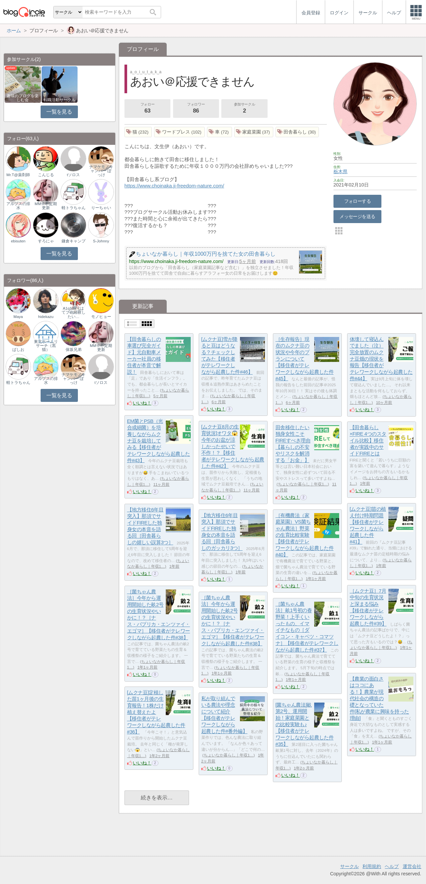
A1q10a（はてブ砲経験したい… (74, 312)
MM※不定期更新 (46, 206)
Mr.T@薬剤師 (18, 175)
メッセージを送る (357, 216)
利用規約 (371, 866)
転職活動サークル (60, 100)
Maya (18, 317)
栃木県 (340, 171)
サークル (349, 866)
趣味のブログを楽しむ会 (23, 98)
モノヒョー (101, 317)
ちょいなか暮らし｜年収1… (303, 484)
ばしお (18, 350)
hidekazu (46, 317)
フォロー (147, 108)
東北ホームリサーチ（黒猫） (46, 346)
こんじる (46, 175)
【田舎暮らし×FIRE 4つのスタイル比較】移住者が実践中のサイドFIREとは (368, 440)
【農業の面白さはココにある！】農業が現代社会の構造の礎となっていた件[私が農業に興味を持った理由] (379, 698)
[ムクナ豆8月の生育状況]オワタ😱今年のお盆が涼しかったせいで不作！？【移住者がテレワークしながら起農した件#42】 (232, 446)
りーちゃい (101, 208)
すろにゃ (46, 241)
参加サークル (244, 108)
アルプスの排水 (18, 206)
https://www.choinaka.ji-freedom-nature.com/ (174, 185)
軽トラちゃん (74, 208)
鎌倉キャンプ (74, 241)
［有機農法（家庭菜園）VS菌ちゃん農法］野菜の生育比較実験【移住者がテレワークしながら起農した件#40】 (305, 534)
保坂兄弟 (74, 350)
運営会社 (412, 866)
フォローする (357, 201)
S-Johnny (101, 241)
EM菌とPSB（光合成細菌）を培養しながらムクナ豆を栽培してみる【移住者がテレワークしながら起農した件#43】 (158, 440)
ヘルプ (392, 866)
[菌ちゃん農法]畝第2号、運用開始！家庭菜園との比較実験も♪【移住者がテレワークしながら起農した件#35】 (305, 724)
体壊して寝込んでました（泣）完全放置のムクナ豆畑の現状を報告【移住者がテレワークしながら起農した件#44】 (381, 358)
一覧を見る (59, 112)
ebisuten (18, 241)
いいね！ (142, 403)
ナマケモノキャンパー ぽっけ (101, 171)
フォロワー (196, 108)
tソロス (73, 175)
